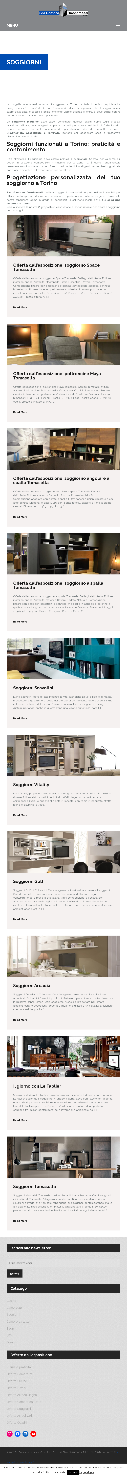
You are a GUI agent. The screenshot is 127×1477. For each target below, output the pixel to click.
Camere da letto (18, 1321)
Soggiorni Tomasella (34, 1186)
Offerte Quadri (17, 1422)
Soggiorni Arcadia (31, 985)
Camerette (14, 1307)
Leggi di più (86, 1472)
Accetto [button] (73, 1472)
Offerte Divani (16, 1388)
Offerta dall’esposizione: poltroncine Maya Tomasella (57, 375)
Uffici (10, 1335)
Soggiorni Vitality (31, 784)
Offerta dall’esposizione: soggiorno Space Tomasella (56, 267)
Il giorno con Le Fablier (37, 1086)
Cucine (11, 1300)
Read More (20, 307)
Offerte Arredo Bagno (22, 1394)
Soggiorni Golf (28, 881)
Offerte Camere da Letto (24, 1401)
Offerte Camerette (20, 1374)
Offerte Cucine (17, 1381)
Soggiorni (13, 1314)
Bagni (11, 1328)
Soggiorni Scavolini (33, 687)
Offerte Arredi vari (19, 1415)
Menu (12, 25)
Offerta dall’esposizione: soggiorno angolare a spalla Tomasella (61, 480)
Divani (11, 1342)
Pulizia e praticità (19, 1367)
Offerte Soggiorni (19, 1408)
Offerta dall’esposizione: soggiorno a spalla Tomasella (58, 585)
